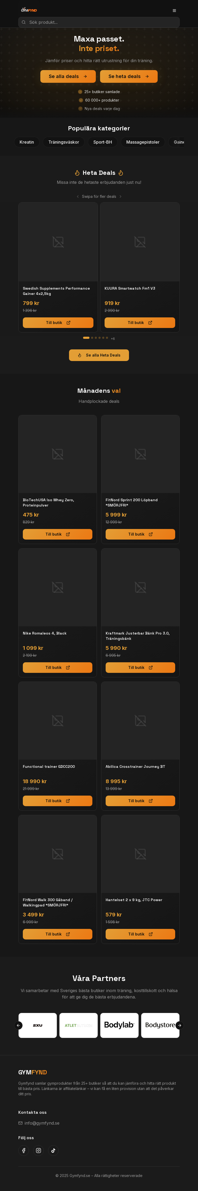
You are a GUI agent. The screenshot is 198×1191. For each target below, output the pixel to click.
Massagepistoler (143, 142)
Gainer (180, 142)
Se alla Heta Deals (99, 355)
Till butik (58, 322)
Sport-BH (102, 142)
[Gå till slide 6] (107, 338)
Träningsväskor (63, 142)
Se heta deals (129, 76)
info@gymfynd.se (38, 1123)
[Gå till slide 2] (92, 338)
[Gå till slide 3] (96, 338)
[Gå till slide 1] (86, 338)
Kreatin (27, 142)
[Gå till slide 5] (103, 338)
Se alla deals (68, 76)
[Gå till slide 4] (99, 338)
